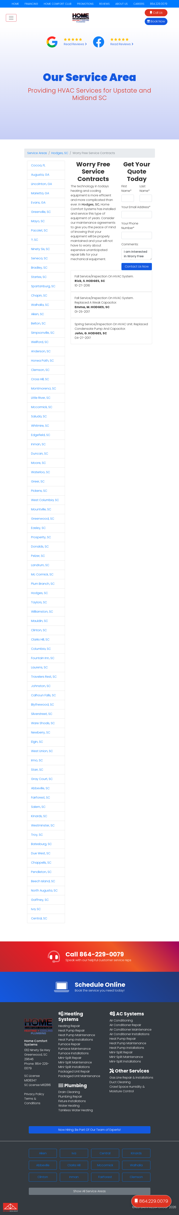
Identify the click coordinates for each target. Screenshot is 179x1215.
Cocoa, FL (38, 165)
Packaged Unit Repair (74, 1071)
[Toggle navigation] (11, 18)
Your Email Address (136, 207)
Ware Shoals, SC (43, 723)
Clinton (43, 1177)
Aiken (43, 1153)
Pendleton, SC (41, 872)
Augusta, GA (40, 174)
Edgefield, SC (40, 435)
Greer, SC (38, 481)
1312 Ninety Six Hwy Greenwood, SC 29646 (37, 1054)
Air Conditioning (121, 1020)
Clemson (136, 1177)
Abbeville (42, 1165)
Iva (74, 1153)
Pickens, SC (39, 491)
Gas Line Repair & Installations (131, 1077)
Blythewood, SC (42, 704)
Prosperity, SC (41, 537)
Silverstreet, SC (41, 714)
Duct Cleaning (120, 1082)
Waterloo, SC (40, 472)
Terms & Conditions (32, 1100)
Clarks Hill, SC (40, 639)
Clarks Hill (74, 1165)
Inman (74, 1177)
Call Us (156, 12)
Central (105, 1153)
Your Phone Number (129, 225)
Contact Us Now (137, 266)
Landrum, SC (40, 565)
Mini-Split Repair (69, 1058)
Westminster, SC (43, 825)
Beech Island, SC (43, 881)
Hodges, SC (59, 153)
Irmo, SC (37, 760)
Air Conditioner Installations (129, 1034)
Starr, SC (37, 769)
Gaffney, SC (40, 900)
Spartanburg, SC (43, 286)
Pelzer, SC (38, 556)
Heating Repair (69, 1026)
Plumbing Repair (70, 1096)
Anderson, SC (41, 351)
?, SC (34, 240)
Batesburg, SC (41, 844)
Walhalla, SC (40, 305)
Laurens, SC (39, 667)
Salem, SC (38, 807)
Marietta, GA (40, 193)
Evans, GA (38, 202)
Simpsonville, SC (42, 333)
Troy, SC (37, 835)
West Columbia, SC (45, 500)
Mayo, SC (38, 221)
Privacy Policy (34, 1094)
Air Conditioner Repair (125, 1025)
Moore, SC (38, 463)
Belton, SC (38, 323)
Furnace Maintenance (74, 1049)
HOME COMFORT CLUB (57, 4)
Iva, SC (36, 909)
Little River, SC (40, 398)
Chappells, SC (41, 862)
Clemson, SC (40, 370)
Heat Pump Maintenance (76, 1035)
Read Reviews (75, 44)
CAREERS (138, 4)
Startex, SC (39, 277)
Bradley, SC (39, 267)
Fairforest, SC (40, 797)
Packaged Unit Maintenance (79, 1076)
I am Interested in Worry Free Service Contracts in (136, 254)
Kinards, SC (39, 816)
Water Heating (69, 1105)
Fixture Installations (72, 1101)
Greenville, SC (41, 212)
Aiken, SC (37, 314)
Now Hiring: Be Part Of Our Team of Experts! (89, 1130)
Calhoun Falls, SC (43, 695)
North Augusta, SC (44, 890)
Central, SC (39, 918)
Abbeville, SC (40, 788)
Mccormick (105, 1165)
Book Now (156, 21)
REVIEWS (104, 4)
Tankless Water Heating (75, 1110)
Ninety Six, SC (40, 249)
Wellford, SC (39, 342)
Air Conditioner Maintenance (130, 1029)
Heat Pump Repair (71, 1030)
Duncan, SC (39, 453)
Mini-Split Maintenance (75, 1062)
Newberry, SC (40, 732)
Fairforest (105, 1177)
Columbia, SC (41, 649)
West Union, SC (42, 751)
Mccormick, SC (41, 407)
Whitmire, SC (40, 425)
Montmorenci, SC (43, 388)
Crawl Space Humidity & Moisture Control (127, 1088)
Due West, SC (40, 853)
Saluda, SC (39, 416)
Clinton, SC (39, 630)
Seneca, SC (39, 258)
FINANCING (31, 4)
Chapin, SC (39, 295)
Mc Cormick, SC (42, 574)
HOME (15, 4)
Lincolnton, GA (41, 184)
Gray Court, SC (42, 779)
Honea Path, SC (42, 360)
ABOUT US (121, 4)
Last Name (145, 188)
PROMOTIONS (85, 4)
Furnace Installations (73, 1053)
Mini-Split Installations (74, 1067)
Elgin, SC (37, 742)
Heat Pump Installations (75, 1039)
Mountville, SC (41, 509)
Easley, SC (38, 528)
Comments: (129, 244)
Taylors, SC (39, 602)
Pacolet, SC (39, 230)
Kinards (136, 1153)
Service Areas (37, 153)
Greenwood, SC (42, 518)
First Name (126, 188)
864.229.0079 (158, 4)
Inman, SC (38, 444)
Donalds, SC (40, 546)
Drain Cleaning (69, 1092)
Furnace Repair (69, 1044)
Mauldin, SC (39, 621)
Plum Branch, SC (43, 584)
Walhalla (136, 1165)
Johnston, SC (41, 686)
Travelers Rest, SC (44, 676)
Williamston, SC (42, 611)
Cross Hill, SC (40, 379)
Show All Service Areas (89, 1191)
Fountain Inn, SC (42, 658)
